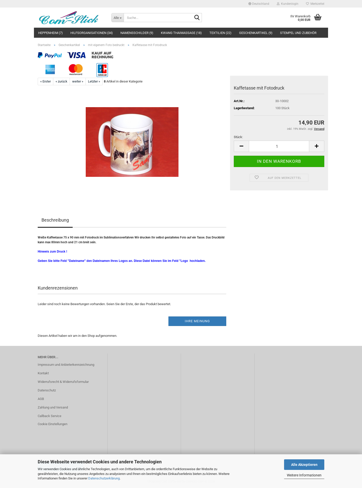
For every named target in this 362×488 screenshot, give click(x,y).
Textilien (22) (220, 33)
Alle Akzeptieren (304, 465)
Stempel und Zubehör (298, 33)
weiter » (77, 81)
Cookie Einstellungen (52, 424)
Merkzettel (315, 4)
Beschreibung (55, 220)
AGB (41, 399)
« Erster (45, 81)
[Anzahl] (279, 146)
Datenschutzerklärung (104, 478)
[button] (259, 4)
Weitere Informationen (304, 475)
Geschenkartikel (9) (256, 33)
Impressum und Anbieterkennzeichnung (66, 365)
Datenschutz (47, 390)
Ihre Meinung (197, 321)
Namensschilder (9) (136, 33)
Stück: (238, 137)
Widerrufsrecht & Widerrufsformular (63, 382)
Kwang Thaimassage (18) (181, 33)
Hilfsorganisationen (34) (91, 33)
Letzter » (94, 81)
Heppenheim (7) (50, 33)
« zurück (61, 81)
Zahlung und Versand (53, 407)
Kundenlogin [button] (287, 4)
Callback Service (49, 416)
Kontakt (43, 373)
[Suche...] (117, 17)
